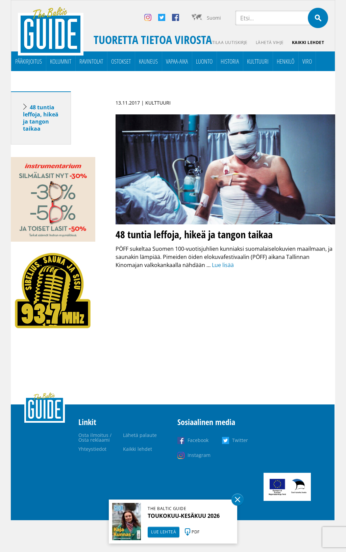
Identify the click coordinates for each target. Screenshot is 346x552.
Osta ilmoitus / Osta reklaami (95, 437)
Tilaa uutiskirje (230, 42)
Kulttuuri (258, 61)
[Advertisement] (53, 448)
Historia (230, 61)
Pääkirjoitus (28, 61)
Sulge (237, 499)
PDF (196, 532)
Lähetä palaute (140, 435)
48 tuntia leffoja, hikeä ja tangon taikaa (40, 118)
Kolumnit (60, 61)
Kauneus (148, 61)
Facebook (198, 440)
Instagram (199, 455)
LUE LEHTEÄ (163, 532)
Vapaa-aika (177, 61)
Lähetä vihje (270, 42)
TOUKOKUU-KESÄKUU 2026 (184, 516)
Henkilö (285, 61)
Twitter (240, 440)
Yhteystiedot (92, 449)
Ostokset (121, 61)
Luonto (204, 61)
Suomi (214, 18)
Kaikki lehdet (308, 42)
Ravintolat (91, 61)
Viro (307, 61)
